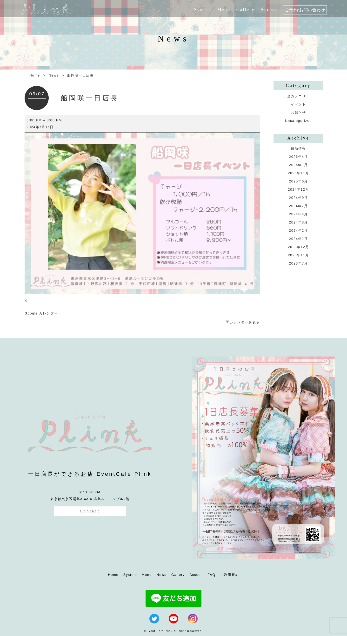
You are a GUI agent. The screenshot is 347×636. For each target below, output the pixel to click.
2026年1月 (298, 165)
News (54, 75)
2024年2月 (298, 230)
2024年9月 (298, 198)
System (202, 9)
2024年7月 (298, 206)
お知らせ (298, 112)
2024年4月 (298, 214)
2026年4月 (298, 157)
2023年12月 (298, 247)
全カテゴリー (298, 96)
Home (34, 75)
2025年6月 (298, 181)
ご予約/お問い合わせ (305, 9)
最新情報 (298, 148)
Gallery (245, 9)
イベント (298, 104)
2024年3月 (298, 222)
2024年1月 (298, 239)
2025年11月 (298, 173)
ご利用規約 (229, 575)
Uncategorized (298, 121)
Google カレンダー (41, 313)
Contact (90, 511)
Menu (224, 9)
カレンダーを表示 (245, 322)
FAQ (211, 575)
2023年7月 (298, 263)
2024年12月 (298, 189)
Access (268, 9)
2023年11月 (298, 255)
